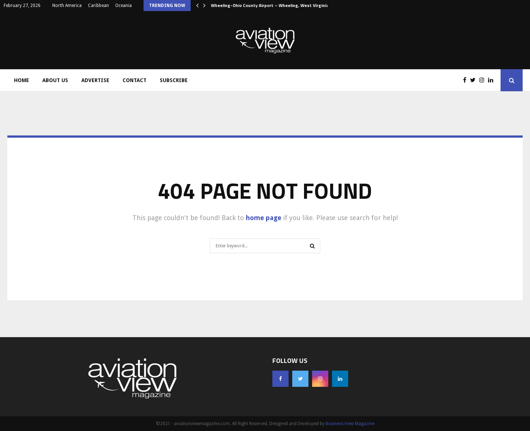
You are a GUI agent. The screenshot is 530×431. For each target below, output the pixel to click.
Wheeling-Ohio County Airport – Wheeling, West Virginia (270, 5)
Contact (134, 80)
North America (67, 5)
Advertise (95, 80)
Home (21, 80)
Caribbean (98, 5)
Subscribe (174, 80)
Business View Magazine (350, 423)
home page (263, 218)
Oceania (123, 5)
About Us (55, 80)
